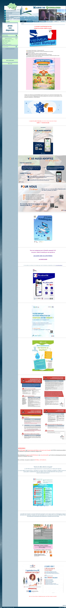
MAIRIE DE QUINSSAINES (10, 48)
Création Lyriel (61, 607)
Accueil (18, 9)
